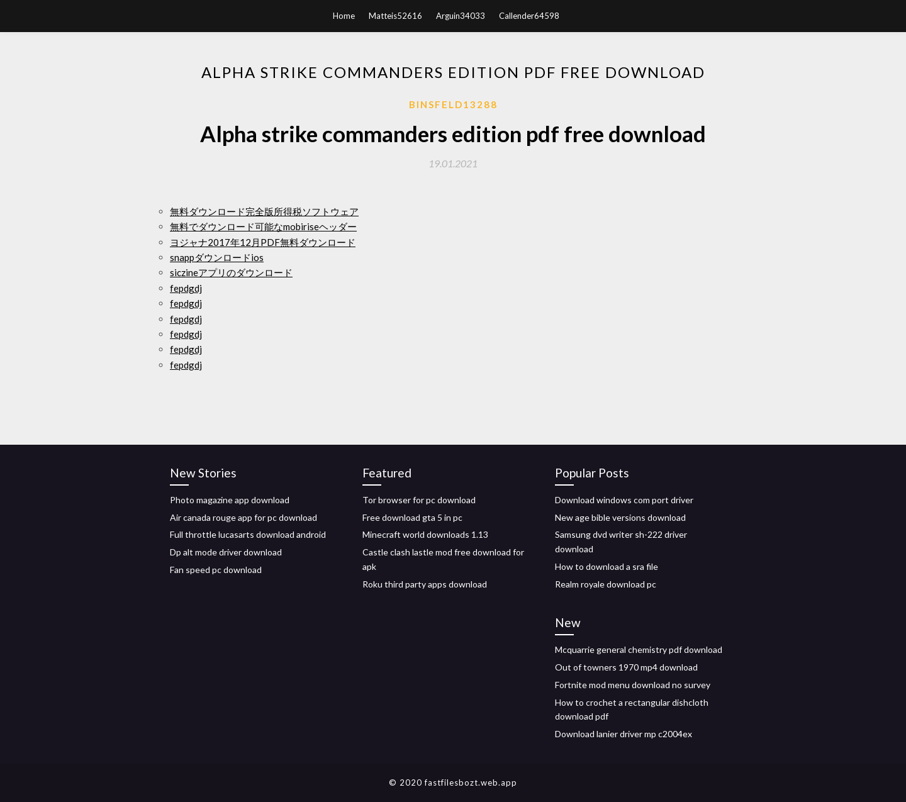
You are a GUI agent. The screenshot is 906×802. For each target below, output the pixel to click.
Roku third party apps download (424, 584)
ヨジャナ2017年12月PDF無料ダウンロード (262, 242)
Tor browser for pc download (419, 499)
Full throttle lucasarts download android (248, 534)
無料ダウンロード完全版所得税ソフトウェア (264, 211)
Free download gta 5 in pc (412, 517)
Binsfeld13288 (453, 104)
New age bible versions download (620, 517)
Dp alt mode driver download (226, 552)
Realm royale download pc (605, 584)
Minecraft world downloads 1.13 (425, 534)
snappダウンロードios (217, 257)
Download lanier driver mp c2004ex (623, 733)
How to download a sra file (606, 566)
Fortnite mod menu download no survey (632, 684)
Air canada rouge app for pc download (243, 517)
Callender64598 (529, 16)
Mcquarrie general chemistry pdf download (638, 649)
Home (344, 16)
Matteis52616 (395, 16)
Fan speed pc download (216, 569)
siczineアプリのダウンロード (231, 272)
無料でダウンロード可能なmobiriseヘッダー (263, 226)
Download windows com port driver (624, 499)
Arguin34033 (460, 16)
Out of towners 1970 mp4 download (626, 667)
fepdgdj (186, 288)
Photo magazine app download (229, 499)
